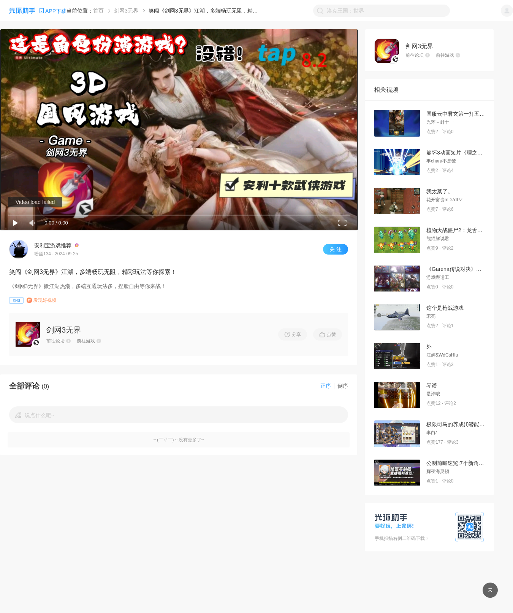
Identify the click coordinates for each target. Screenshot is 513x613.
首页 (98, 11)
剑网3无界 (126, 11)
